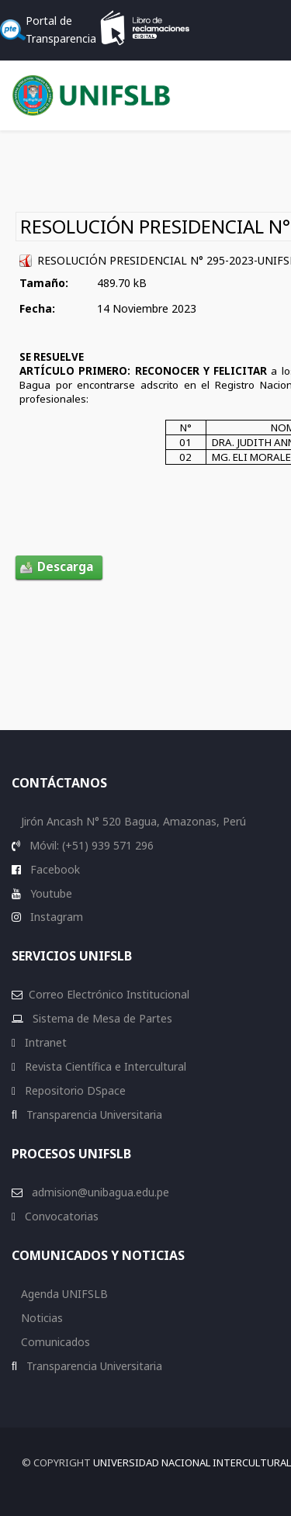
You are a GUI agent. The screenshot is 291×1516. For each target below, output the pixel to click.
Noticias (40, 1317)
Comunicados (54, 1341)
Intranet (44, 1042)
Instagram (55, 916)
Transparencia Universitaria (92, 1114)
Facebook (53, 869)
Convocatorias (60, 1216)
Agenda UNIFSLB (63, 1293)
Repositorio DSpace (75, 1090)
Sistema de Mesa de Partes (100, 1018)
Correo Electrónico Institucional (109, 994)
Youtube (49, 893)
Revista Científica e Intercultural (104, 1066)
